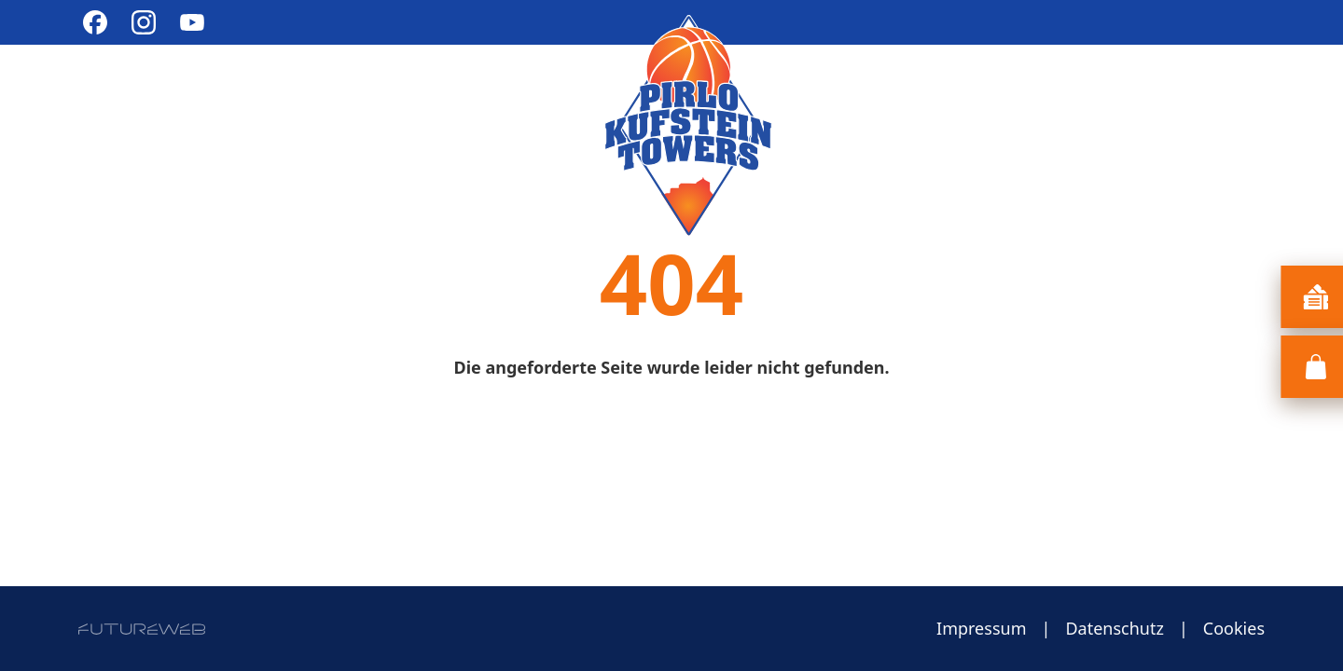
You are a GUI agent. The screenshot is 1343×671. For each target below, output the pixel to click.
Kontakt (1224, 87)
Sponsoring (1092, 87)
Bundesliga (362, 87)
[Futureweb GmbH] (142, 629)
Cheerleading (519, 87)
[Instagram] (143, 22)
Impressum (981, 628)
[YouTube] (192, 22)
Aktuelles (127, 87)
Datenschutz (1114, 628)
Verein (239, 87)
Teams (966, 87)
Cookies (1234, 628)
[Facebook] (95, 22)
